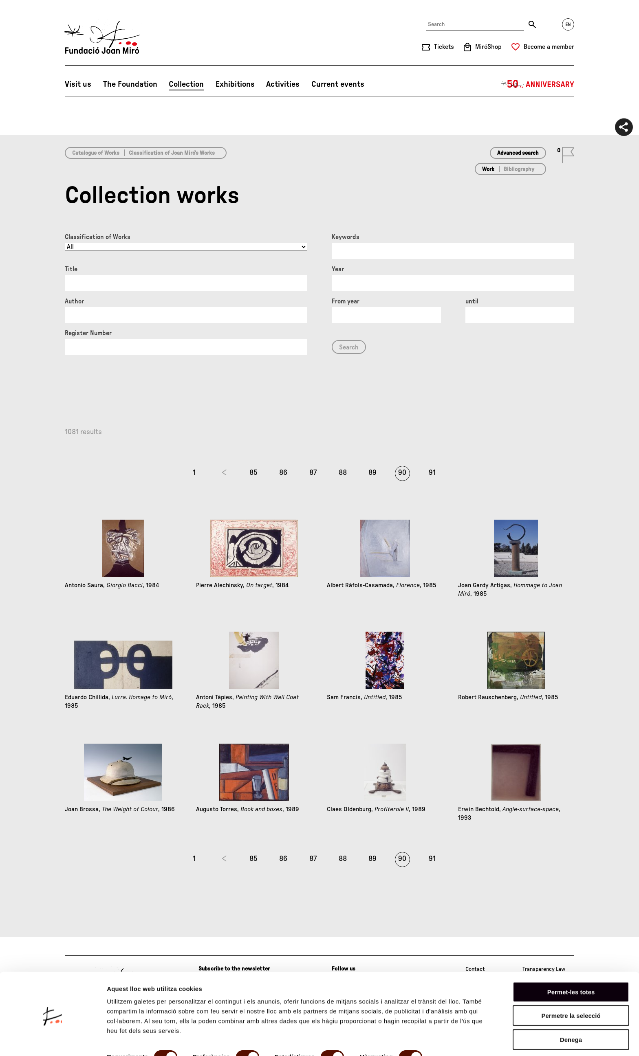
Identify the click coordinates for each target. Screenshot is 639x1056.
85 (253, 472)
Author (74, 301)
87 (313, 472)
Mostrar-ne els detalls (138, 1039)
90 (402, 472)
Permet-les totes (571, 962)
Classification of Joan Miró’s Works (172, 153)
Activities (283, 84)
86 (283, 472)
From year (345, 301)
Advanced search (518, 153)
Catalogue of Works (95, 153)
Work (488, 169)
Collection (186, 84)
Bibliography (519, 169)
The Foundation (130, 84)
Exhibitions (235, 84)
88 (343, 472)
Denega (571, 1010)
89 (372, 472)
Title (71, 269)
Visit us (78, 84)
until (471, 301)
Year (338, 269)
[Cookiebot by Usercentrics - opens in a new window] (52, 1040)
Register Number (88, 333)
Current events (337, 84)
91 (432, 472)
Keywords (345, 237)
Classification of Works (97, 237)
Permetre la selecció (570, 986)
